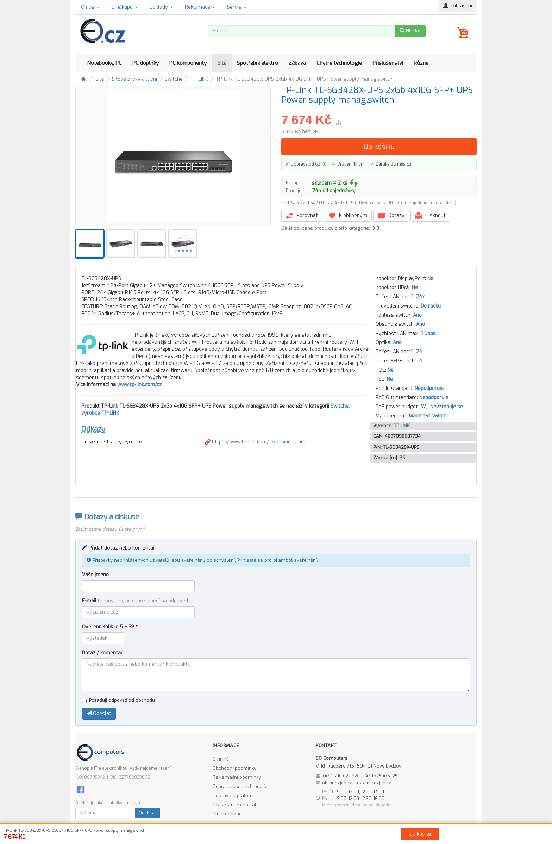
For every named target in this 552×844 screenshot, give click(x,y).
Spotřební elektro (257, 63)
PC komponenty (188, 63)
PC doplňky (145, 63)
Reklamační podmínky (237, 777)
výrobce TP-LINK (100, 413)
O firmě (221, 759)
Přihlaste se (250, 560)
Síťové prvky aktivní (134, 79)
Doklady (161, 7)
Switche (174, 79)
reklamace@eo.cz (373, 783)
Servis (236, 7)
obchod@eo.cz (337, 783)
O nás (90, 7)
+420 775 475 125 (380, 776)
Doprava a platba (232, 796)
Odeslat (99, 713)
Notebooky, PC (104, 63)
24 (419, 351)
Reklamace (200, 7)
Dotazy (391, 215)
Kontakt (355, 837)
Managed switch (427, 415)
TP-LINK (199, 79)
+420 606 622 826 (341, 776)
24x (420, 296)
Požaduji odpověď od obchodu (118, 700)
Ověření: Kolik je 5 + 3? (110, 626)
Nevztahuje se (446, 406)
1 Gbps (428, 333)
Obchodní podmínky (234, 768)
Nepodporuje (429, 388)
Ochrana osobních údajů (239, 786)
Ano (417, 315)
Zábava (297, 63)
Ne (430, 278)
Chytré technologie (339, 63)
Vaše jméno (95, 574)
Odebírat (147, 813)
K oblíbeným (347, 215)
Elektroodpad (227, 814)
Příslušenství (387, 63)
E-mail (136, 600)
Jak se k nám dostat (234, 805)
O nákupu (124, 7)
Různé (421, 63)
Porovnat (302, 215)
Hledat (410, 30)
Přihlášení (457, 5)
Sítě (221, 63)
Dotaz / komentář (102, 653)
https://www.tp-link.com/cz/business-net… (257, 442)
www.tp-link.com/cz (139, 384)
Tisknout (430, 215)
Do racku (431, 306)
